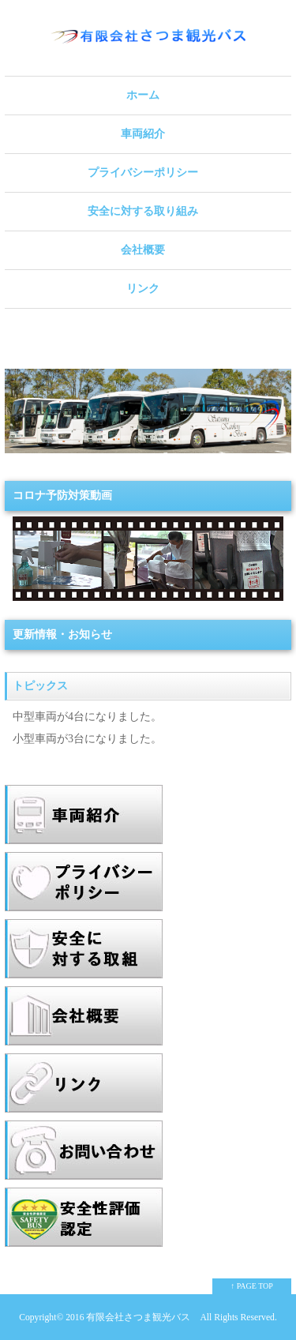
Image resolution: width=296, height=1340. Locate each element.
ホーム (142, 95)
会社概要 (143, 250)
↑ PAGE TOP (251, 1286)
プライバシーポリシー (143, 172)
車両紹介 (143, 134)
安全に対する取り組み (143, 211)
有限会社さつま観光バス (138, 1317)
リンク (142, 289)
